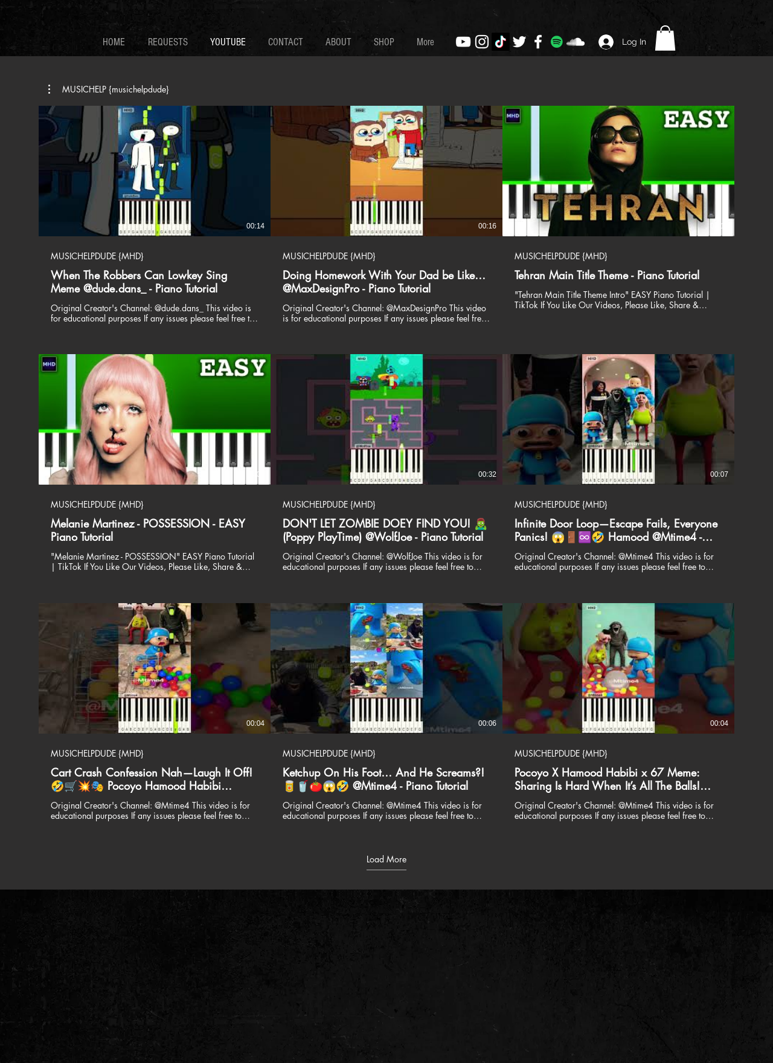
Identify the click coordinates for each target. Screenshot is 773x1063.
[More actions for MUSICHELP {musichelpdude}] (108, 89)
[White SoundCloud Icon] (575, 42)
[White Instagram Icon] (482, 42)
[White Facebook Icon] (538, 42)
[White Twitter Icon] (519, 42)
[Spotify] (557, 42)
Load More (386, 859)
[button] (665, 38)
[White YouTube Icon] (463, 42)
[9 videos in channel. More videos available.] (386, 463)
